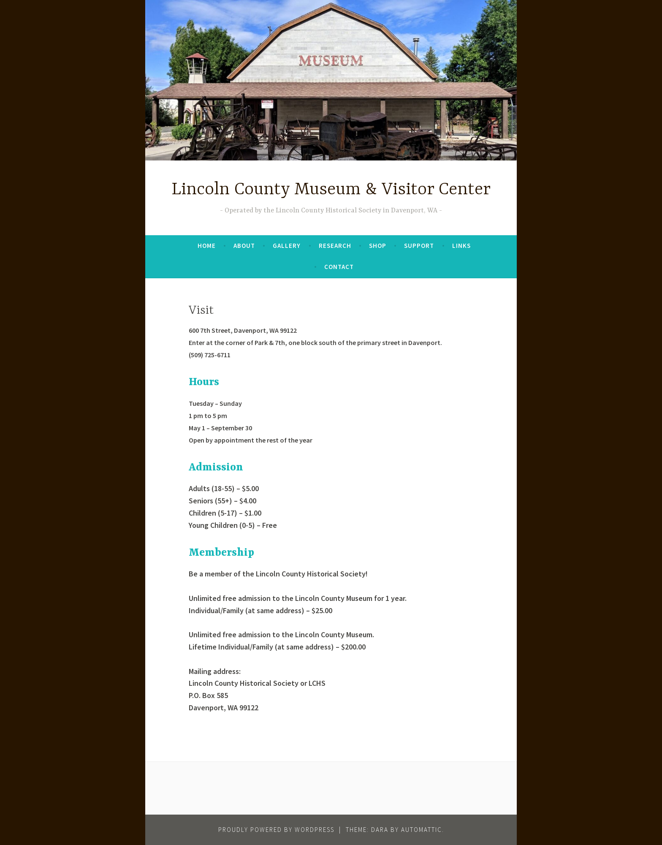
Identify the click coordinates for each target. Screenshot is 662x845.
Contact (339, 267)
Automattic (421, 830)
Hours (204, 382)
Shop (377, 246)
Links (461, 246)
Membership (221, 553)
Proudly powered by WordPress (276, 830)
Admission (216, 468)
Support (419, 246)
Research (335, 246)
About (244, 246)
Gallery (287, 246)
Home (207, 246)
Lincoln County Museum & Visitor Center (331, 190)
